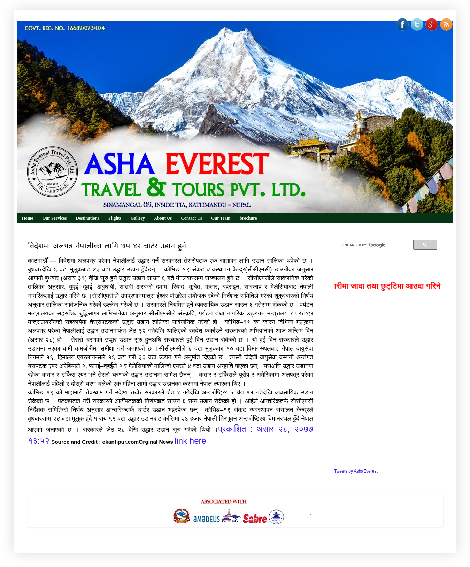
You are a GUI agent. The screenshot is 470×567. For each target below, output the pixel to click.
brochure (248, 218)
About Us (163, 218)
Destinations (87, 218)
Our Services (54, 218)
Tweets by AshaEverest (356, 471)
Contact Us (191, 218)
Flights (114, 218)
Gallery (138, 218)
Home (27, 218)
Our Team (220, 218)
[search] (372, 245)
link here (190, 440)
